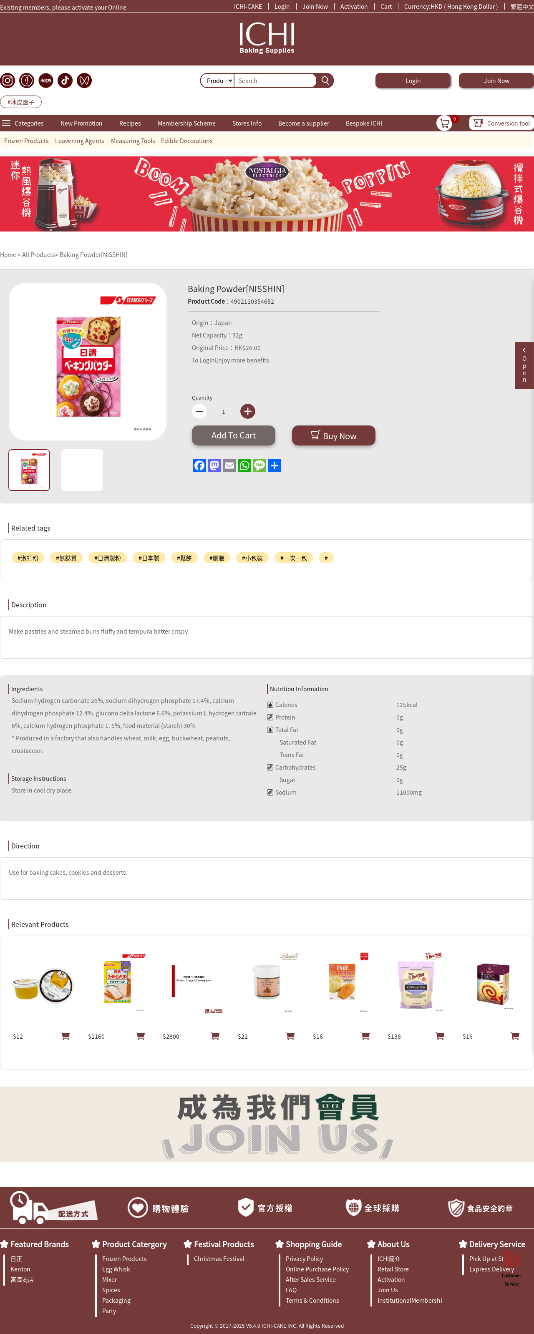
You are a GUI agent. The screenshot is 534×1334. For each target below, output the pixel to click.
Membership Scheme (187, 123)
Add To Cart (234, 435)
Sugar (281, 779)
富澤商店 (22, 1279)
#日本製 (149, 558)
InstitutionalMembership (410, 1300)
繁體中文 (522, 6)
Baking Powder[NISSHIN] (94, 254)
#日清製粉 (107, 558)
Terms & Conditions (312, 1300)
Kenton (20, 1269)
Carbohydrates (291, 767)
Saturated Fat (291, 742)
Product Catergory (134, 1243)
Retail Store (393, 1269)
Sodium (282, 792)
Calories (282, 704)
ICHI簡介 (389, 1258)
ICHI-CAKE (248, 6)
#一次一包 (293, 558)
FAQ (291, 1290)
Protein (281, 717)
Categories (29, 123)
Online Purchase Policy (317, 1269)
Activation (354, 6)
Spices (111, 1290)
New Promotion (81, 123)
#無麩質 (66, 558)
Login (282, 6)
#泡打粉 (28, 558)
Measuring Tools (133, 140)
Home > (11, 254)
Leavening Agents (79, 140)
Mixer (109, 1279)
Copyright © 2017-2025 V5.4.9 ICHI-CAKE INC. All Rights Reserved (267, 1325)
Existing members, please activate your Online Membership (63, 9)
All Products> (40, 254)
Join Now (315, 6)
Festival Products (224, 1243)
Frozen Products (26, 140)
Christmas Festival (219, 1258)
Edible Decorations (187, 140)
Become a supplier (303, 123)
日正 (16, 1258)
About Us (393, 1243)
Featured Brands (39, 1243)
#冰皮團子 (21, 102)
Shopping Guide (314, 1243)
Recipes (130, 123)
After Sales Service (311, 1279)
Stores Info (247, 123)
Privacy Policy (304, 1258)
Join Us (388, 1290)
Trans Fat (285, 754)
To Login (203, 360)
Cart (386, 6)
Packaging (116, 1300)
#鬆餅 (184, 558)
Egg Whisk (116, 1269)
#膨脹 (216, 558)
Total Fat (282, 729)
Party (109, 1310)
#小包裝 (252, 558)
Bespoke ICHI (364, 123)
